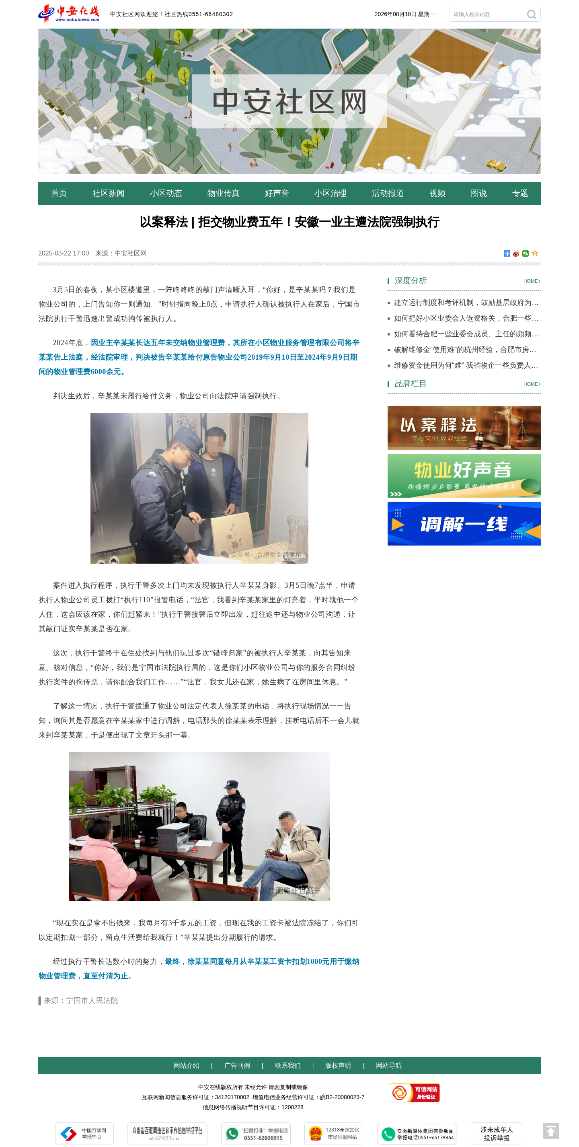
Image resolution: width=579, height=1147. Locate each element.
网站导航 (389, 1065)
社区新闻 (108, 193)
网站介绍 (188, 1065)
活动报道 (388, 193)
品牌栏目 (411, 383)
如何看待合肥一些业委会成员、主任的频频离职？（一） (484, 334)
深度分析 (411, 280)
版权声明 (338, 1065)
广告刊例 (237, 1065)
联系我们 (287, 1065)
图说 (479, 193)
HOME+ (532, 281)
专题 (520, 193)
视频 (437, 193)
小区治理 (330, 193)
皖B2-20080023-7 (342, 1097)
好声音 (277, 193)
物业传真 (223, 193)
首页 (59, 193)
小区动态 (166, 193)
